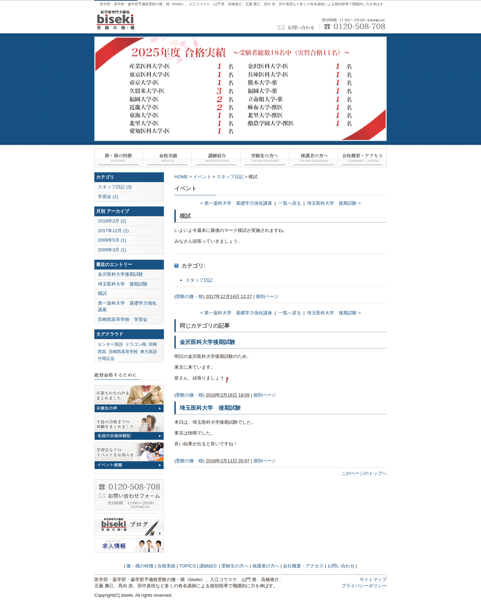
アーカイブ (118, 211)
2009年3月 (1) (112, 249)
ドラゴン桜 (135, 344)
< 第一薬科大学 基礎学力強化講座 (236, 203)
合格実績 (167, 157)
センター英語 (110, 344)
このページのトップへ (364, 473)
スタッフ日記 (230, 176)
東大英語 (148, 351)
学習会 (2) (108, 196)
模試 (102, 293)
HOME (181, 176)
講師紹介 (216, 157)
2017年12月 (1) (113, 230)
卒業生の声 (129, 399)
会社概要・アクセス (362, 157)
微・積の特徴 (118, 157)
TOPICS (187, 566)
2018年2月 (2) (112, 221)
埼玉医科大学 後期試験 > (334, 203)
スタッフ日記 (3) (115, 186)
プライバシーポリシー (364, 585)
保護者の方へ (313, 157)
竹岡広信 (106, 358)
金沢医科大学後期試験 (120, 274)
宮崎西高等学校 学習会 (123, 319)
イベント (202, 176)
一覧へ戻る (289, 203)
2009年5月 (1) (112, 240)
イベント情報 (129, 455)
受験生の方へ (264, 157)
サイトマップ (373, 579)
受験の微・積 (189, 296)
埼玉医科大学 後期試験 (123, 284)
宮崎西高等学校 (123, 351)
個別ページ (267, 296)
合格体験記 (129, 427)
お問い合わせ (129, 494)
